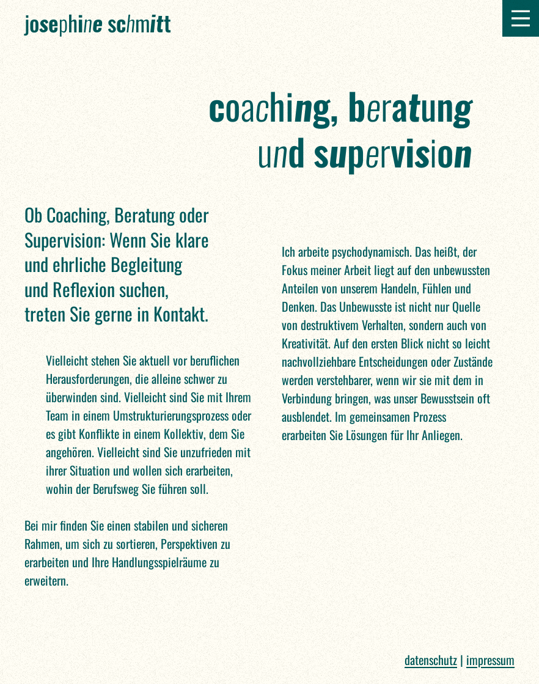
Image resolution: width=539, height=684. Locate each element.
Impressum (490, 659)
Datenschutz (431, 659)
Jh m (97, 22)
